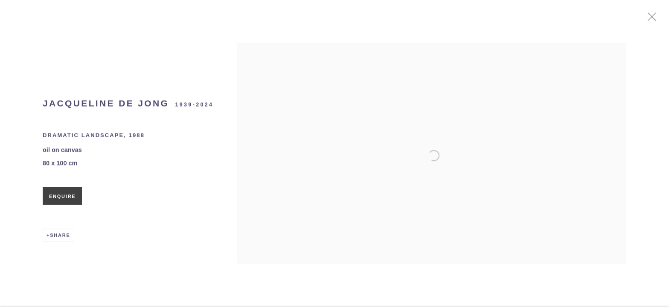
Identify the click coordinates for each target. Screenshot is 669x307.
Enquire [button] (62, 198)
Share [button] (60, 237)
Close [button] (650, 19)
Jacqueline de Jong (106, 105)
